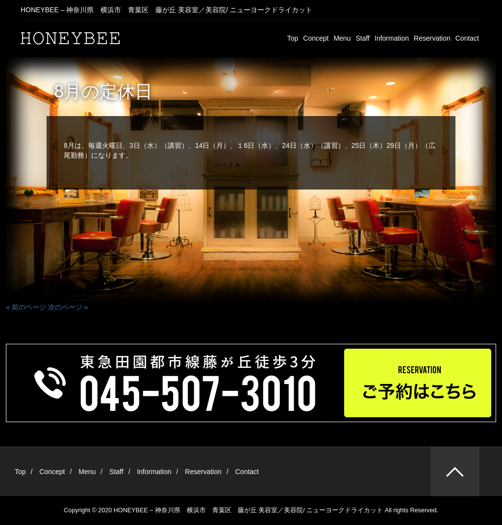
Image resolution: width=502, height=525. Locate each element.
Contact (467, 38)
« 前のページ (26, 307)
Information (392, 38)
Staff (362, 38)
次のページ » (68, 307)
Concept (315, 38)
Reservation (432, 38)
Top (293, 38)
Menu (342, 38)
